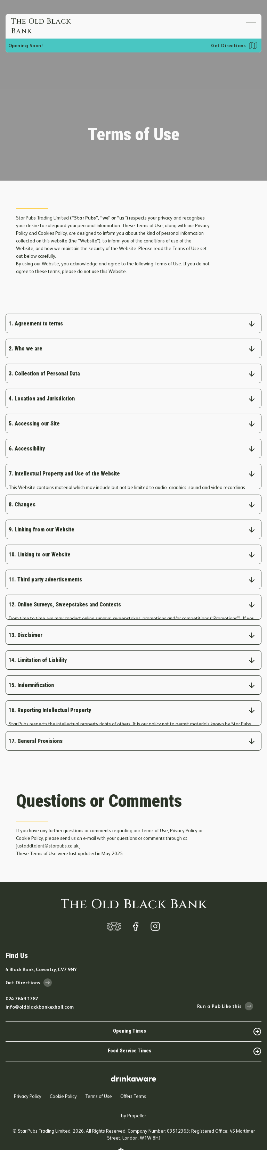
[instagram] (155, 909)
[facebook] (135, 909)
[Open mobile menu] (251, 26)
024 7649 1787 (22, 981)
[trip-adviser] (114, 908)
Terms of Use (98, 1079)
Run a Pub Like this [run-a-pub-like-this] (225, 989)
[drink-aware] (133, 1058)
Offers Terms (133, 1079)
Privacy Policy (27, 1079)
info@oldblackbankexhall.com (40, 989)
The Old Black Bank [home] (133, 887)
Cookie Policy (63, 1079)
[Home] (46, 26)
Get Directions (228, 45)
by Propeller (133, 1098)
